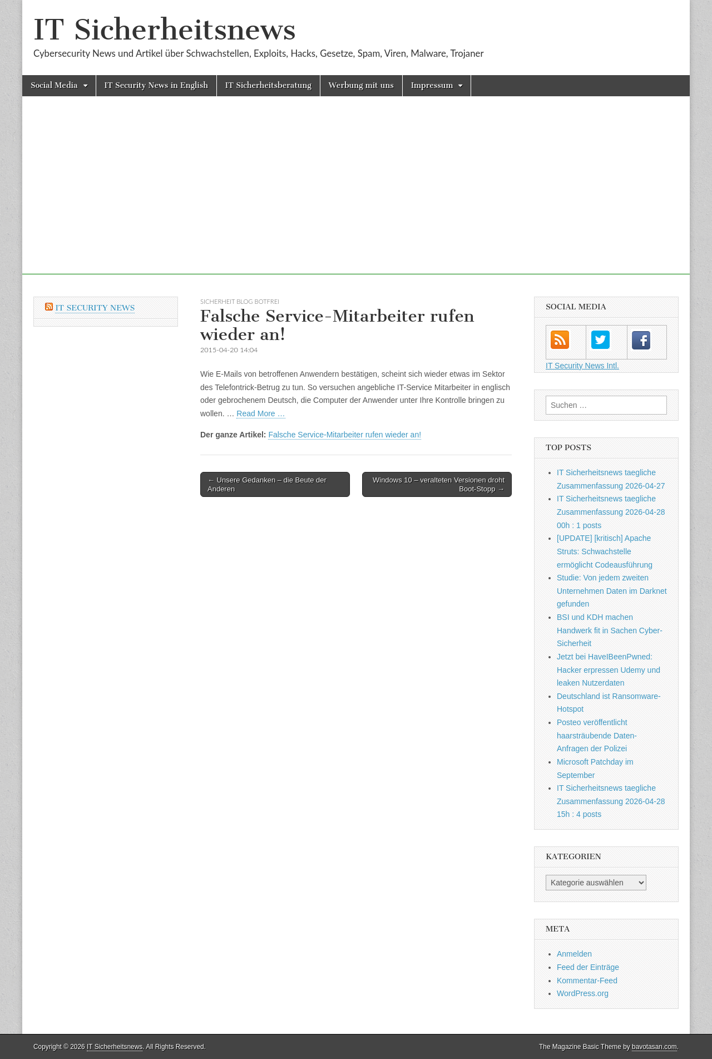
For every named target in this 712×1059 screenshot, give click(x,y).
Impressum (432, 85)
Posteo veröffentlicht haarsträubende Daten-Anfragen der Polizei (597, 735)
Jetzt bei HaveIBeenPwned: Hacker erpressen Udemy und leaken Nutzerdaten (608, 669)
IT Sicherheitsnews (164, 30)
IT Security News (95, 308)
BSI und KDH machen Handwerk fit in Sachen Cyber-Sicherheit (609, 630)
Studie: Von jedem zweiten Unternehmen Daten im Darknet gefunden (612, 590)
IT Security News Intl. (582, 365)
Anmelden (574, 953)
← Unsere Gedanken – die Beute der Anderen (267, 484)
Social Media (54, 85)
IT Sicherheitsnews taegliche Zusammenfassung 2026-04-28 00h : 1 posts (611, 511)
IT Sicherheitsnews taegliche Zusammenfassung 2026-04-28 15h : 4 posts (611, 801)
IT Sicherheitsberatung (268, 85)
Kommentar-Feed (587, 980)
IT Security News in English (156, 85)
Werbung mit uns (361, 85)
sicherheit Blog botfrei (239, 301)
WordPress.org (583, 993)
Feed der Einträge (588, 967)
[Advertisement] (356, 196)
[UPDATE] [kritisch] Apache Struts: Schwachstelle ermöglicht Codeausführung (604, 551)
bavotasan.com (654, 1047)
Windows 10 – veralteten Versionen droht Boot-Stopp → (439, 484)
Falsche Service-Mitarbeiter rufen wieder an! (344, 434)
